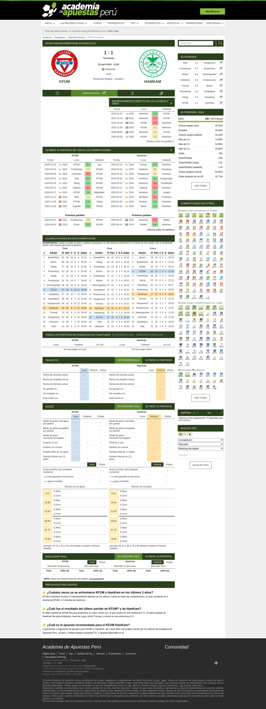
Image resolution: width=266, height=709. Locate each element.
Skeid (99, 201)
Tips (134, 23)
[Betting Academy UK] (209, 663)
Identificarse (212, 11)
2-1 (88, 164)
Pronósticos (116, 23)
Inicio (50, 23)
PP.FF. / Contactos (94, 668)
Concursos (215, 23)
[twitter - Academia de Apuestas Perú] (168, 655)
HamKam (152, 81)
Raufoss (143, 201)
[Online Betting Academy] (188, 663)
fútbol (138, 680)
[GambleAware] (50, 706)
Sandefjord (53, 299)
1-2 (88, 183)
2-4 (196, 85)
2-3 (196, 80)
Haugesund (143, 174)
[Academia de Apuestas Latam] (202, 663)
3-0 (155, 118)
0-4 (154, 183)
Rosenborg (53, 271)
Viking (77, 183)
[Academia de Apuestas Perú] (168, 663)
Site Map (46, 663)
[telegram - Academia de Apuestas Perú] (188, 655)
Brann (54, 262)
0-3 (88, 178)
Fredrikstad (76, 169)
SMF (60, 663)
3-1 (88, 174)
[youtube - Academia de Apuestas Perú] (175, 655)
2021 (131, 118)
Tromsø (143, 164)
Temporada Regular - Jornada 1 (108, 79)
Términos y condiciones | (55, 671)
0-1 (154, 164)
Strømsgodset (54, 285)
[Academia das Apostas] (175, 663)
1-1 (155, 127)
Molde (166, 220)
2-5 (154, 206)
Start (76, 197)
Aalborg (76, 187)
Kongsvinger (166, 178)
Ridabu (143, 224)
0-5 (155, 113)
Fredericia (166, 197)
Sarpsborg (166, 169)
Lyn (99, 164)
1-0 (88, 201)
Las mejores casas (74, 23)
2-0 (88, 192)
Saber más (113, 31)
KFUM (64, 81)
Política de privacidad (78, 671)
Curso (97, 23)
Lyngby (166, 192)
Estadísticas (154, 23)
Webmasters (90, 666)
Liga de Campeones (168, 685)
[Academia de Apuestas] (195, 663)
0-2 (155, 123)
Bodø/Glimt (53, 257)
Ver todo (200, 185)
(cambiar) (186, 420)
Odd (76, 178)
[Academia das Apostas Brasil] (182, 663)
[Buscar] (219, 43)
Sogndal (77, 206)
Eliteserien (108, 69)
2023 (131, 113)
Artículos (175, 23)
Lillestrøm (76, 174)
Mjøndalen (99, 192)
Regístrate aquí (78, 660)
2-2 (155, 132)
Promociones (194, 23)
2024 (108, 74)
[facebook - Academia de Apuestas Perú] (182, 655)
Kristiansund (77, 220)
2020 (131, 127)
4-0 (196, 74)
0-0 (154, 169)
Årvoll (76, 224)
